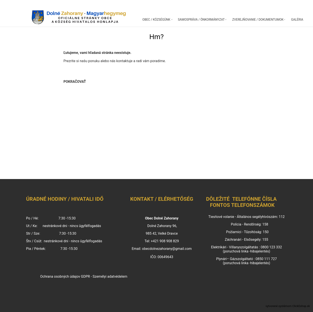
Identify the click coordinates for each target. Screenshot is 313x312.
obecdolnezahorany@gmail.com (167, 249)
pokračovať (74, 82)
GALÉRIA (297, 19)
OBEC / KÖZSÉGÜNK (156, 19)
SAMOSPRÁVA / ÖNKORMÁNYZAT (201, 19)
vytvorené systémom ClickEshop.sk (288, 306)
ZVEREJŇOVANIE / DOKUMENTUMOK (257, 19)
